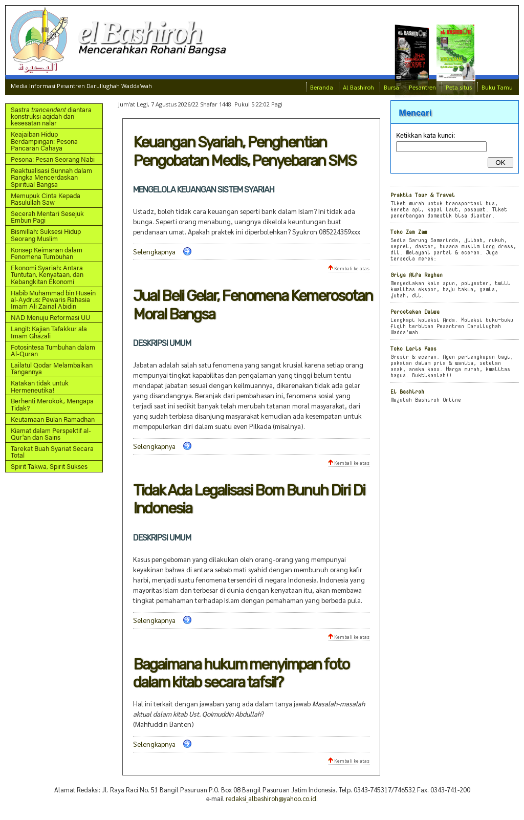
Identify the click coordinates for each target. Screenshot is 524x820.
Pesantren (422, 87)
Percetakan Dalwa (415, 311)
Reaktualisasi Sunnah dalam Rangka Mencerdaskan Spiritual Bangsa (51, 177)
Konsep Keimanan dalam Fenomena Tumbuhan (46, 253)
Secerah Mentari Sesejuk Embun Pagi (47, 216)
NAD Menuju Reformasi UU (50, 317)
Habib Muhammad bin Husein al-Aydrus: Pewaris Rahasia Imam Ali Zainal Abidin (53, 299)
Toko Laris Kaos (413, 348)
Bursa (391, 87)
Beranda (321, 87)
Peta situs (459, 87)
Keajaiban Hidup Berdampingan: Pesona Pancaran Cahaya (44, 141)
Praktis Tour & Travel (422, 195)
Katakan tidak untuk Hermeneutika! (40, 386)
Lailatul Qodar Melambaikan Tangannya (52, 368)
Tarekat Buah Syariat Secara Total (52, 451)
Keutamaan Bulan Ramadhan (53, 419)
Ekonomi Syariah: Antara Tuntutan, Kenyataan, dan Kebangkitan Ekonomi (47, 274)
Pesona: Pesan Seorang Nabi (53, 159)
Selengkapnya (154, 251)
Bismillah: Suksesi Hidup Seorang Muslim (46, 234)
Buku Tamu (497, 87)
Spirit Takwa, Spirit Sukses (49, 466)
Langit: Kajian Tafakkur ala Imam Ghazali (49, 331)
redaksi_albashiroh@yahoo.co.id (271, 798)
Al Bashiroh (358, 87)
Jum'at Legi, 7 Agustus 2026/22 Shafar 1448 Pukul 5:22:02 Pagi (200, 104)
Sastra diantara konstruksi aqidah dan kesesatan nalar (51, 116)
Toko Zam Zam (408, 231)
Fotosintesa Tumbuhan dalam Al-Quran (53, 350)
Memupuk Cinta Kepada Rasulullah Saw (45, 198)
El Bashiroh (407, 391)
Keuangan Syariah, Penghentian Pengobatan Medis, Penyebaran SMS (244, 151)
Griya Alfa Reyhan (416, 274)
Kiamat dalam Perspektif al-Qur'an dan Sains (51, 433)
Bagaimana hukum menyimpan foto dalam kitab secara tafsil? (241, 673)
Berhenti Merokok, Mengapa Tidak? (52, 404)
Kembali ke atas (349, 268)
